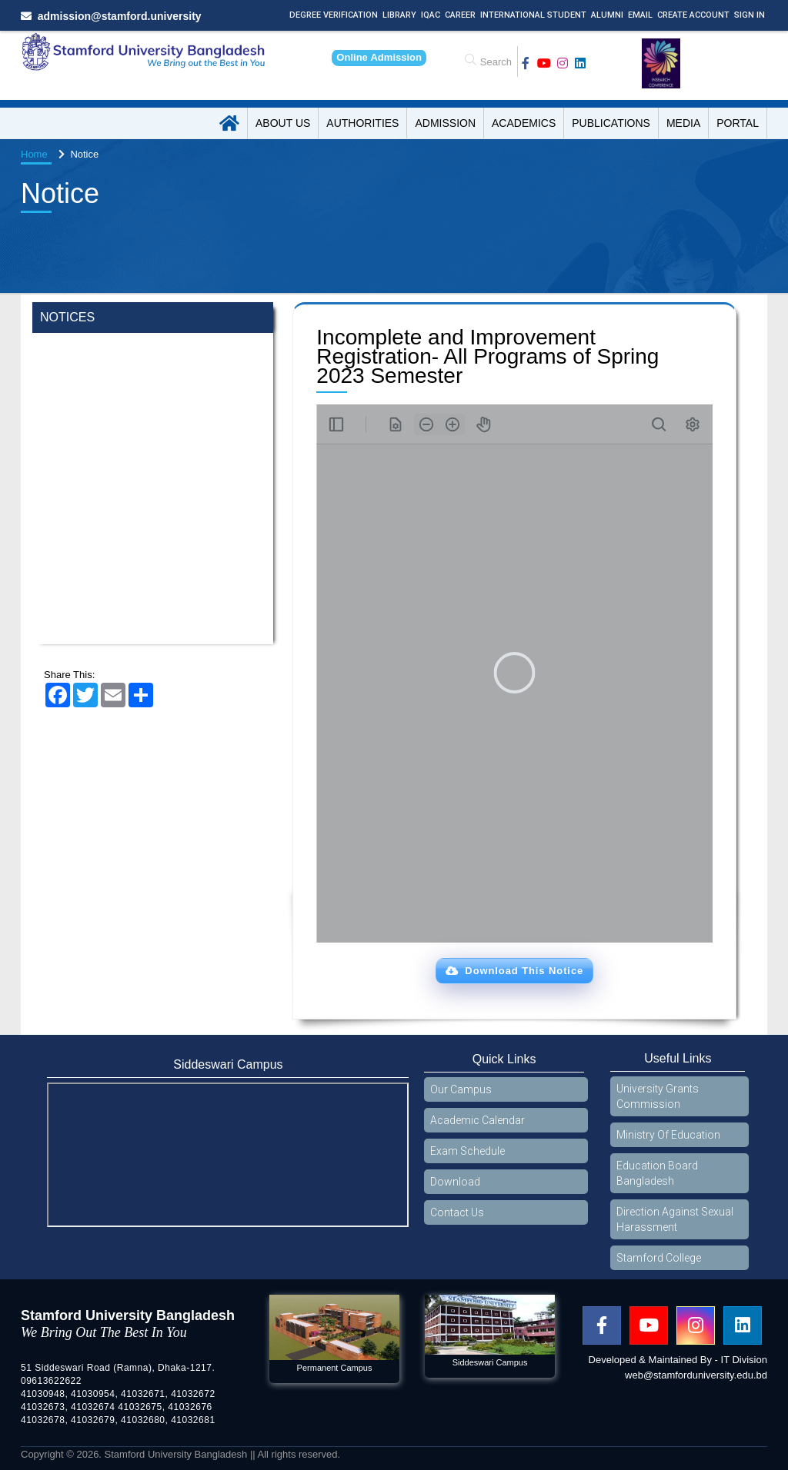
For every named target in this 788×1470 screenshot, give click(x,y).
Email (640, 15)
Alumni (607, 15)
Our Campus (461, 1089)
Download (455, 1182)
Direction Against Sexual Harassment (674, 1219)
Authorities (362, 123)
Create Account (693, 15)
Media (683, 123)
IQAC (430, 15)
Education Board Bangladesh (657, 1173)
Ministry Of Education (668, 1135)
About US (282, 123)
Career (460, 15)
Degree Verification (333, 15)
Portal (737, 123)
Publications (611, 123)
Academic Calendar (477, 1120)
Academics (524, 123)
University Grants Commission (657, 1096)
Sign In (749, 15)
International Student (533, 15)
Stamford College (658, 1258)
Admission (445, 123)
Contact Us (457, 1212)
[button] (514, 971)
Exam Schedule (467, 1151)
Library (399, 15)
